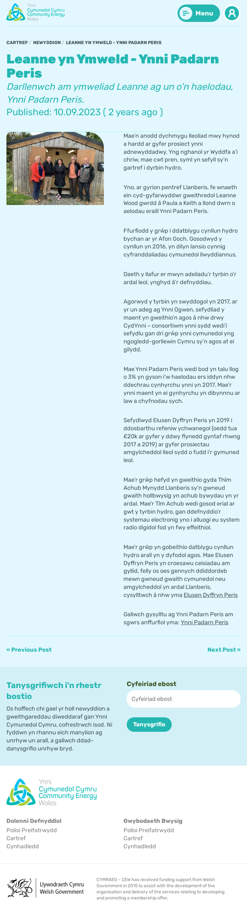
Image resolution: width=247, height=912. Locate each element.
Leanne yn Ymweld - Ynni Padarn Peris (113, 42)
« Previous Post (28, 649)
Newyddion (47, 42)
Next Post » (224, 649)
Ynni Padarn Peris (204, 622)
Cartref (17, 42)
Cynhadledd (22, 846)
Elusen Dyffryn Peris (211, 594)
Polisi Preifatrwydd (31, 830)
